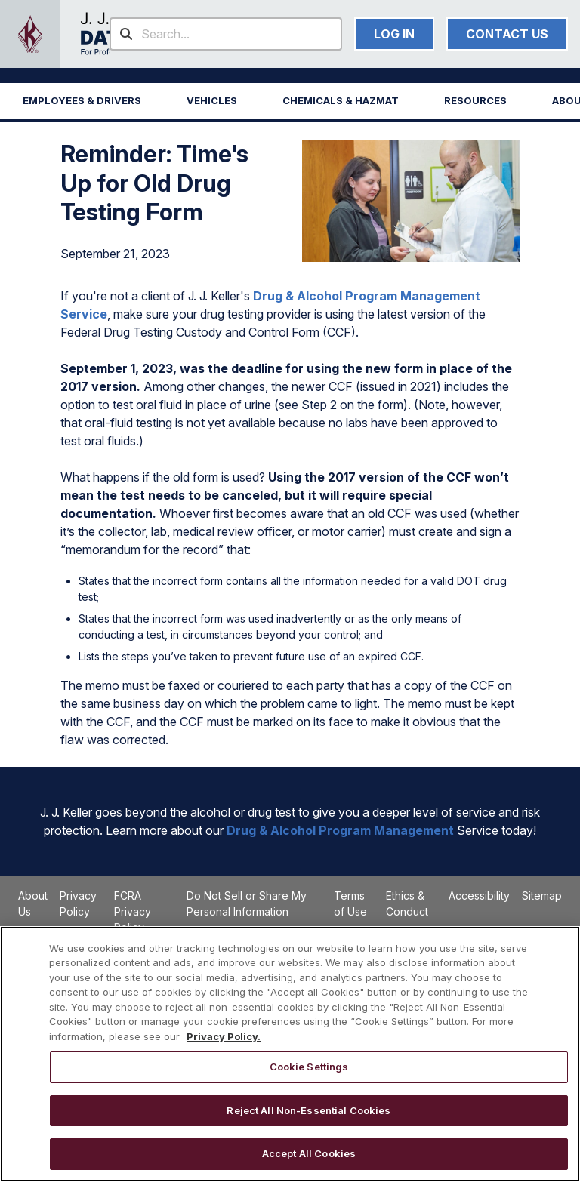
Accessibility (479, 895)
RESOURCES (475, 100)
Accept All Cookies (309, 1153)
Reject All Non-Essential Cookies (308, 1110)
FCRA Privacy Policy (132, 911)
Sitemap (542, 895)
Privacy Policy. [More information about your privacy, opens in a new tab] (224, 1036)
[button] (82, 101)
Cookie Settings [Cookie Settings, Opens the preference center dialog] (309, 1066)
